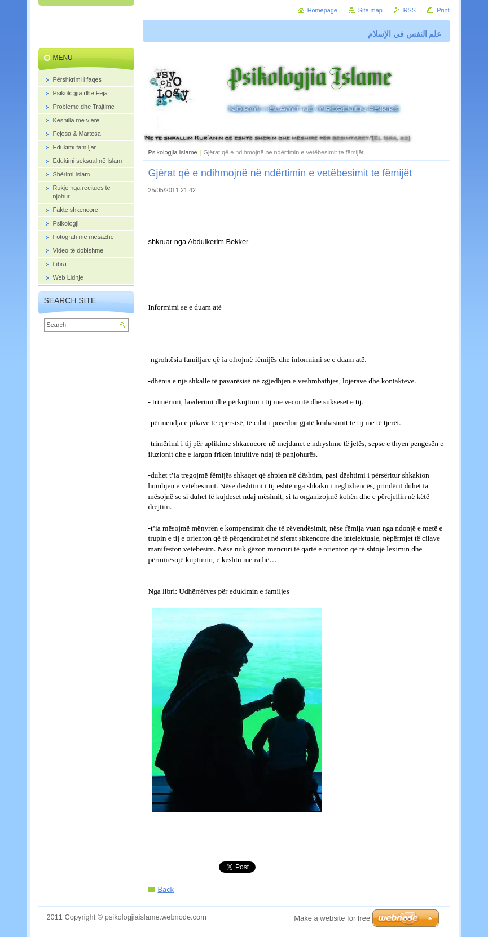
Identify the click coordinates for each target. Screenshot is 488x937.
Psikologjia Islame (172, 152)
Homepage (322, 10)
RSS (409, 10)
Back (166, 889)
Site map (370, 10)
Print (443, 10)
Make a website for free (332, 918)
